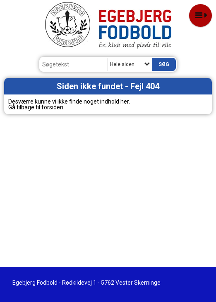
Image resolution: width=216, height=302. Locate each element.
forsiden (52, 107)
